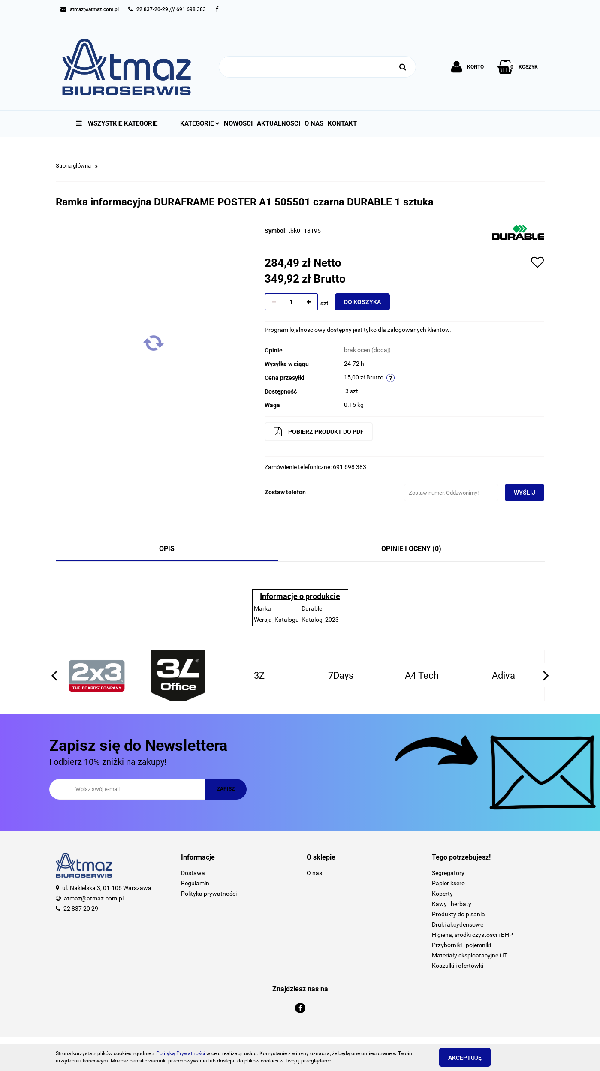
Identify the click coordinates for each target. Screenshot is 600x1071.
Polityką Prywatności (180, 1053)
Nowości (238, 123)
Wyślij (520, 492)
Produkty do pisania (458, 914)
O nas (314, 123)
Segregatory (448, 872)
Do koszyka (367, 301)
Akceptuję (469, 1057)
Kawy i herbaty (451, 903)
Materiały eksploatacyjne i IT (469, 955)
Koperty (442, 893)
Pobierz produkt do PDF (323, 431)
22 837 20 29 (80, 908)
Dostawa (193, 872)
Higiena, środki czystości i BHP (472, 934)
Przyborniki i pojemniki (461, 945)
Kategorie (200, 123)
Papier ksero (448, 883)
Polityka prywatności (209, 893)
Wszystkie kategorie (116, 123)
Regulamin (195, 883)
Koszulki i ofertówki (457, 965)
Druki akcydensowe (457, 924)
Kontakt (342, 123)
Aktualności (278, 123)
